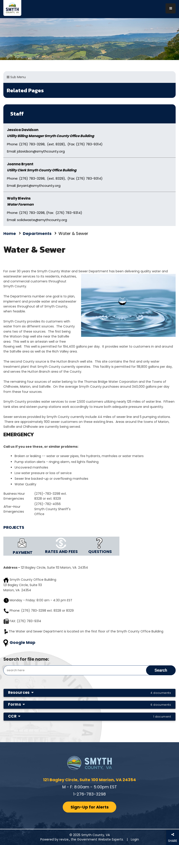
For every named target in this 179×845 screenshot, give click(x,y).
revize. (64, 839)
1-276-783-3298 (89, 794)
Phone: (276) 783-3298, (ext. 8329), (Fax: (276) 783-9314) (55, 178)
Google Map (22, 642)
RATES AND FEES (61, 551)
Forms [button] (89, 704)
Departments (37, 233)
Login (135, 839)
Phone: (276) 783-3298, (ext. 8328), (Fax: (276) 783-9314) (55, 144)
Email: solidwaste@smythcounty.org (37, 219)
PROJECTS (13, 527)
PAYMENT (22, 552)
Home (9, 233)
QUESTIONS (100, 551)
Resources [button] (89, 692)
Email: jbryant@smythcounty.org (33, 185)
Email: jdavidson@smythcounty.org (36, 151)
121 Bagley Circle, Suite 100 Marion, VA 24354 (89, 780)
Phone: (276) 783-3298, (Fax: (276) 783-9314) (44, 212)
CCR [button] (89, 716)
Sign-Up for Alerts (90, 807)
